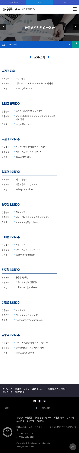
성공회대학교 (13, 2)
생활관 (18, 388)
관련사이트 (46, 408)
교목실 (26, 388)
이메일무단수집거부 (42, 417)
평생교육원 (7, 392)
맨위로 (72, 446)
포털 (39, 2)
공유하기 (75, 44)
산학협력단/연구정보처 (56, 388)
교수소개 (13, 44)
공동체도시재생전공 (75, 27)
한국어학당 (20, 392)
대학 (7, 408)
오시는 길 (20, 420)
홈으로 (3, 44)
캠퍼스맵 (70, 417)
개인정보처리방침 (24, 417)
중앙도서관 (7, 388)
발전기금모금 (37, 388)
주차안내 (30, 420)
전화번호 (40, 420)
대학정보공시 (59, 417)
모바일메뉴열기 (74, 9)
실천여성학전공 (4, 27)
